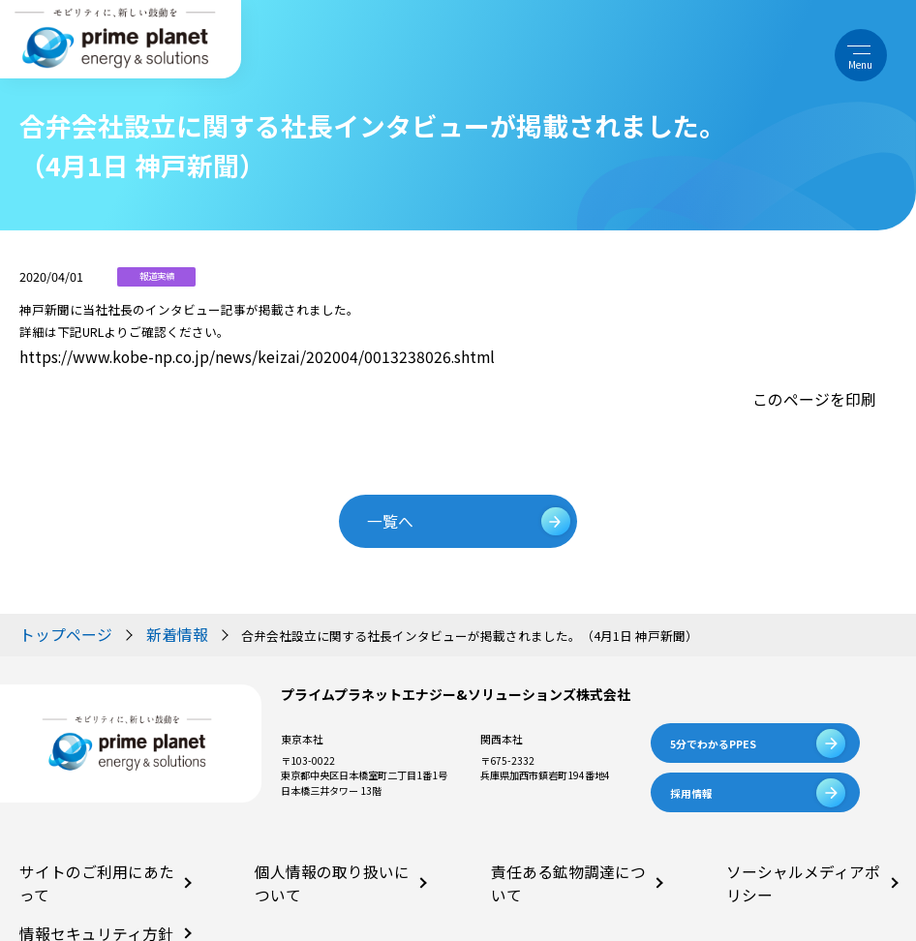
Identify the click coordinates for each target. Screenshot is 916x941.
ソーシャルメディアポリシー (788, 837)
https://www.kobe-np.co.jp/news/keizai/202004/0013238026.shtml (208, 354)
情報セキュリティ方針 (67, 872)
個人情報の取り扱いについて (318, 837)
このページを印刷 (826, 388)
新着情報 (147, 603)
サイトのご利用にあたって (77, 837)
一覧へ (408, 497)
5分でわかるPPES (713, 709)
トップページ (57, 603)
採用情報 (691, 760)
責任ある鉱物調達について (549, 837)
